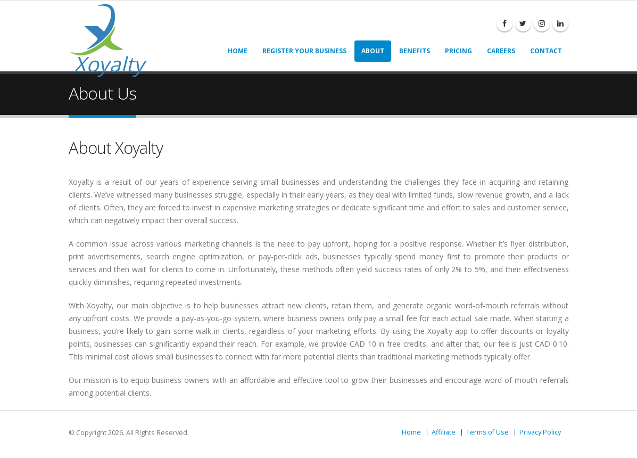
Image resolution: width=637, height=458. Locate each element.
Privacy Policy (540, 432)
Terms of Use (487, 432)
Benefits (414, 50)
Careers (501, 50)
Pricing (458, 50)
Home (237, 50)
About (372, 50)
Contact (546, 50)
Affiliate (444, 432)
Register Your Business (304, 50)
